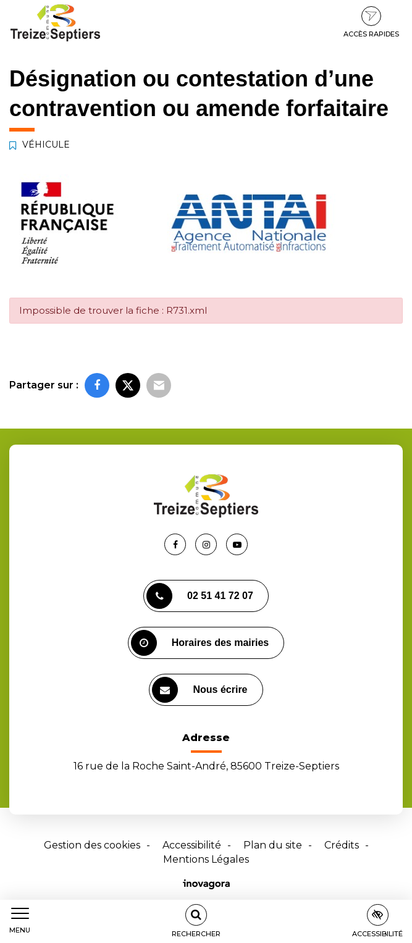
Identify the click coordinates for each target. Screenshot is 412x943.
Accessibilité (191, 845)
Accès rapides (371, 22)
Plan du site (272, 845)
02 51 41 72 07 (199, 596)
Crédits (341, 845)
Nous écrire (199, 690)
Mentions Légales (206, 859)
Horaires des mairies (200, 643)
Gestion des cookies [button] (92, 845)
